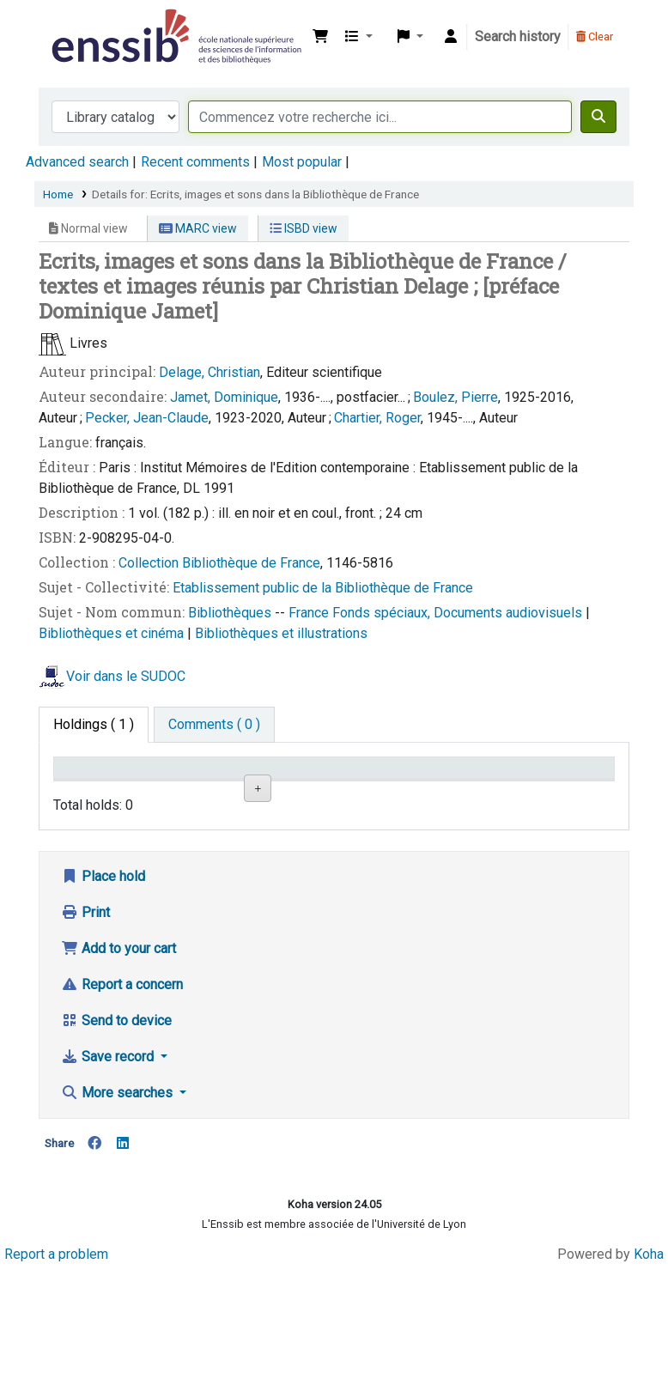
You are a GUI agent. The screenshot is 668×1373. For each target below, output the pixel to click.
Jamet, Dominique (224, 397)
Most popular (302, 162)
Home (58, 194)
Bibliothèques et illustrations (281, 633)
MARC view (198, 228)
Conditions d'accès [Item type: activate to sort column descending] (94, 784)
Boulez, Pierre (455, 397)
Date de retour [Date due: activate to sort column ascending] (552, 784)
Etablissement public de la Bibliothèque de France (323, 588)
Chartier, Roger (377, 418)
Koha (649, 1358)
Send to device (116, 1124)
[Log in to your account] (450, 37)
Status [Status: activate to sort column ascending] (456, 792)
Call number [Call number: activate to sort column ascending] (365, 784)
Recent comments (195, 162)
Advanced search (77, 162)
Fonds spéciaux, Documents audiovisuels (459, 612)
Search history (518, 36)
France (310, 612)
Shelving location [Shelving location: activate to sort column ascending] (275, 784)
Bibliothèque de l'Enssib (91, 24)
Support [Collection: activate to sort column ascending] (180, 792)
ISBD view (303, 228)
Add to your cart (118, 1052)
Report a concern (122, 1088)
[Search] (598, 116)
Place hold (103, 980)
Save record (109, 1160)
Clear (594, 36)
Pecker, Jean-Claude (147, 418)
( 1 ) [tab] (93, 724)
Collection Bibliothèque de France (219, 563)
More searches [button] (118, 1196)
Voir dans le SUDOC (125, 676)
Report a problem (56, 1358)
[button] (320, 37)
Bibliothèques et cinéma (113, 633)
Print (85, 1016)
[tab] (214, 725)
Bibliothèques (231, 612)
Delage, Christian (209, 372)
